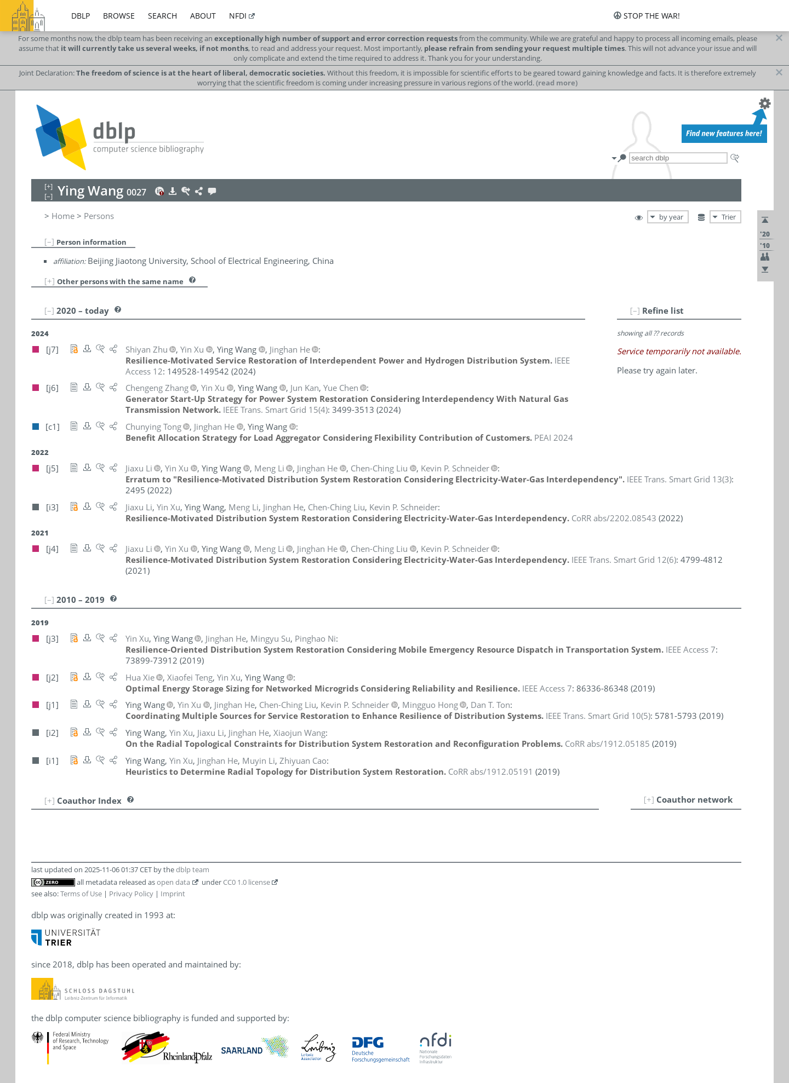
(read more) (557, 83)
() (275, 409)
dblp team (192, 869)
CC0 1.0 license (246, 882)
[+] (49, 280)
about (203, 15)
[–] (49, 241)
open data (173, 882)
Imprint (173, 893)
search (162, 15)
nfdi (238, 15)
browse (119, 15)
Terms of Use (81, 893)
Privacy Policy (131, 893)
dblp (80, 15)
